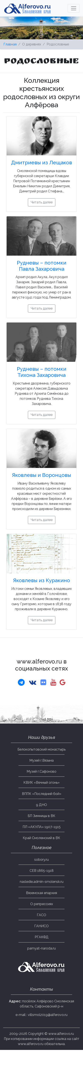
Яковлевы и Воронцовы (41, 475)
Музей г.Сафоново (41, 771)
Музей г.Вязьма (41, 760)
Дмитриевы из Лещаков (41, 162)
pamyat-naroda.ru (41, 948)
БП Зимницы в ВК (41, 816)
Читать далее (42, 202)
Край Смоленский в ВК (41, 838)
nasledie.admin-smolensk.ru (41, 882)
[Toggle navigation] (74, 8)
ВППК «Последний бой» (41, 794)
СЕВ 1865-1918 (42, 871)
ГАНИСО (41, 926)
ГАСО (41, 915)
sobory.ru (41, 860)
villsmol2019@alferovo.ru (47, 1015)
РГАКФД (42, 937)
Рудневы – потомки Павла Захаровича (41, 266)
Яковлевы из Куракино (41, 580)
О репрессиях (41, 904)
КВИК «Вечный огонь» (41, 782)
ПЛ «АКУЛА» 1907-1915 (42, 827)
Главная (10, 44)
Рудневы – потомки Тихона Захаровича (41, 372)
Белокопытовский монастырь (41, 749)
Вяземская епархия (41, 893)
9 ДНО (41, 805)
